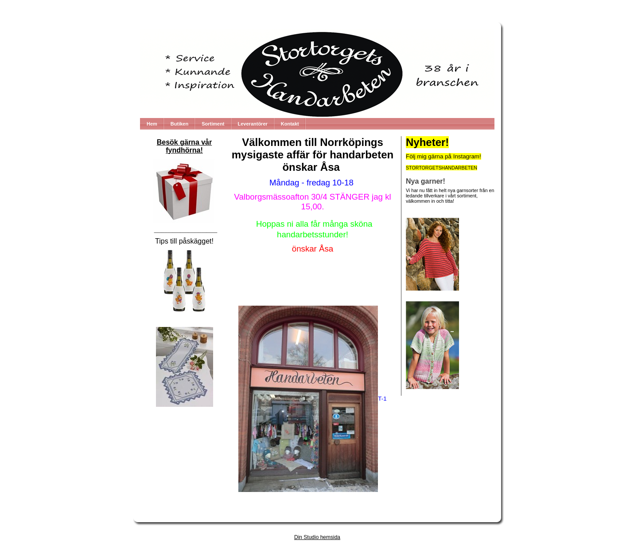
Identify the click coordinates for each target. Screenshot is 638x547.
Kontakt (290, 123)
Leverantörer (253, 123)
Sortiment (213, 123)
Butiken (179, 123)
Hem (152, 123)
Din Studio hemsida (317, 537)
